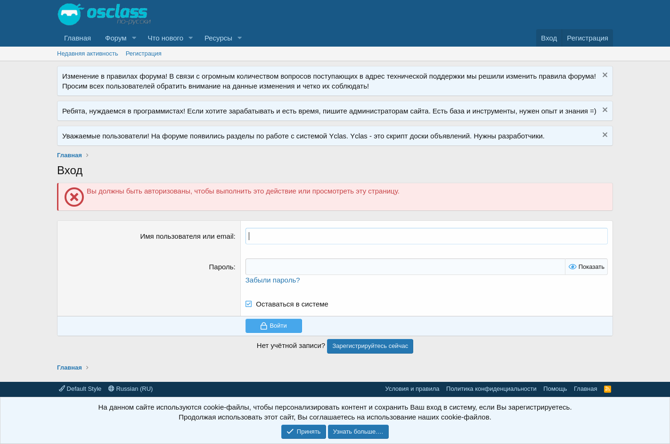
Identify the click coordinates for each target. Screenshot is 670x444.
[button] (134, 38)
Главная (77, 38)
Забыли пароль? (272, 280)
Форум (116, 38)
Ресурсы (218, 38)
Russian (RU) (130, 388)
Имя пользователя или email (187, 236)
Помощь (555, 388)
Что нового (165, 38)
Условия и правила (412, 388)
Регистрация (144, 53)
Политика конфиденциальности (491, 388)
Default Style (80, 388)
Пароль (221, 267)
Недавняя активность (87, 53)
